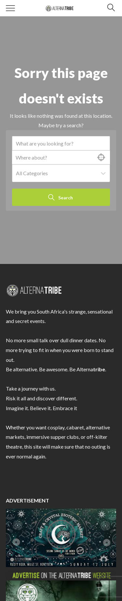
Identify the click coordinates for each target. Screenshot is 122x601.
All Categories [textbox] (32, 173)
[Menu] (10, 8)
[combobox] (61, 173)
